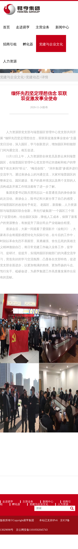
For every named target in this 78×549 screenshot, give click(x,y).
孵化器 (28, 44)
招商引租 (10, 44)
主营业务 (42, 27)
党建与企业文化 (51, 44)
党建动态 (32, 77)
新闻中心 (62, 27)
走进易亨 (23, 27)
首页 (6, 27)
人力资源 (10, 61)
